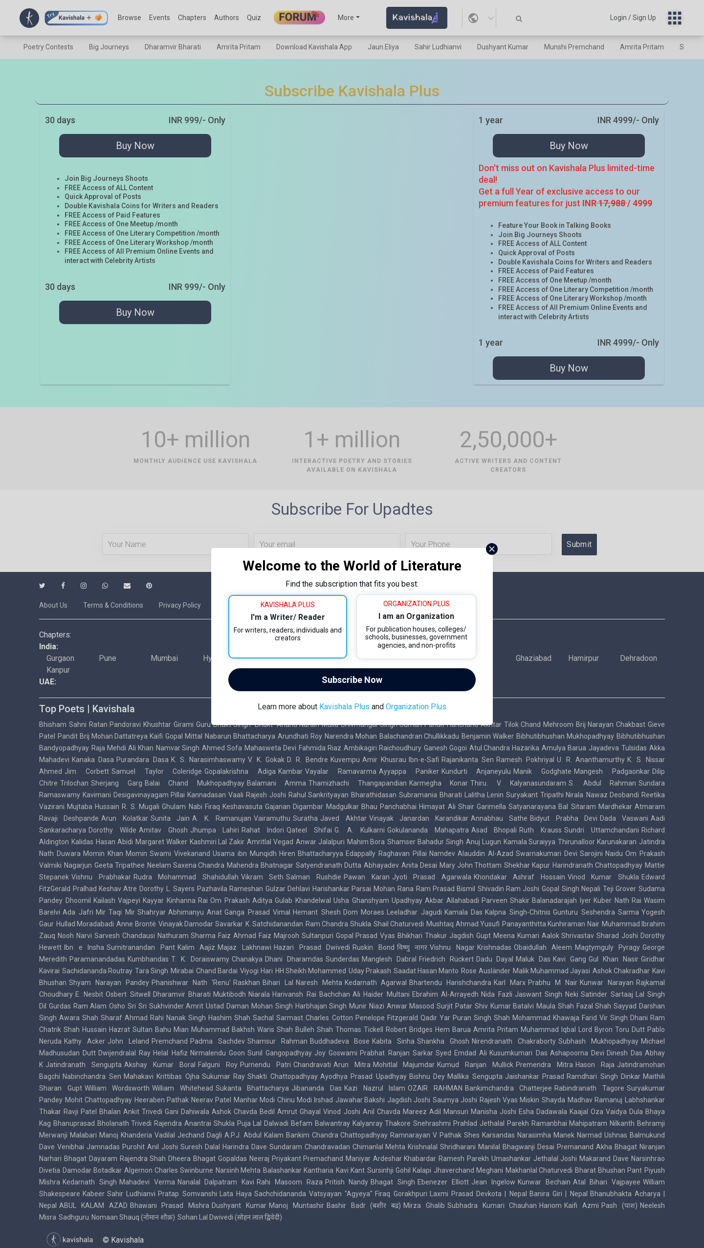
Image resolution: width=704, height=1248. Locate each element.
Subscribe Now (352, 680)
